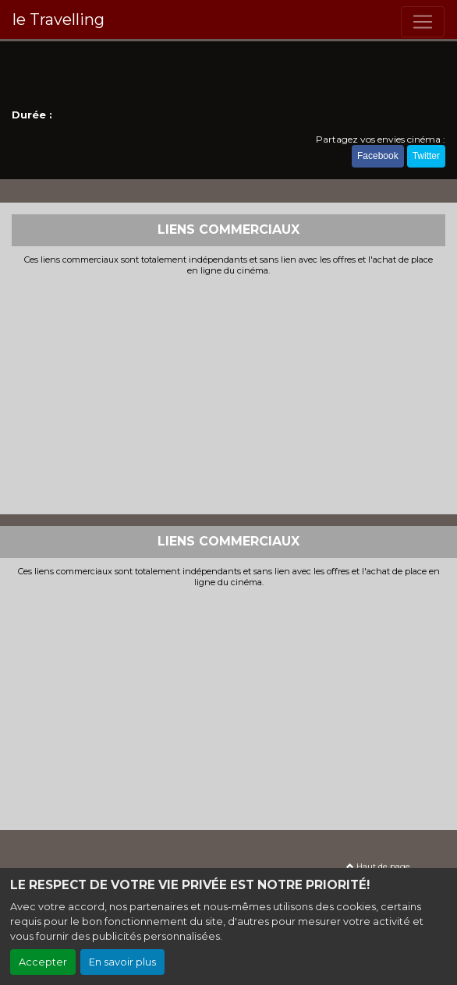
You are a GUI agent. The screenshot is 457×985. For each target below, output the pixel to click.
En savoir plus (122, 962)
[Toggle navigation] (423, 21)
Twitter (426, 155)
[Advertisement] (228, 393)
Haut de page (378, 866)
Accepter (43, 962)
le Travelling (58, 19)
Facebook (378, 155)
